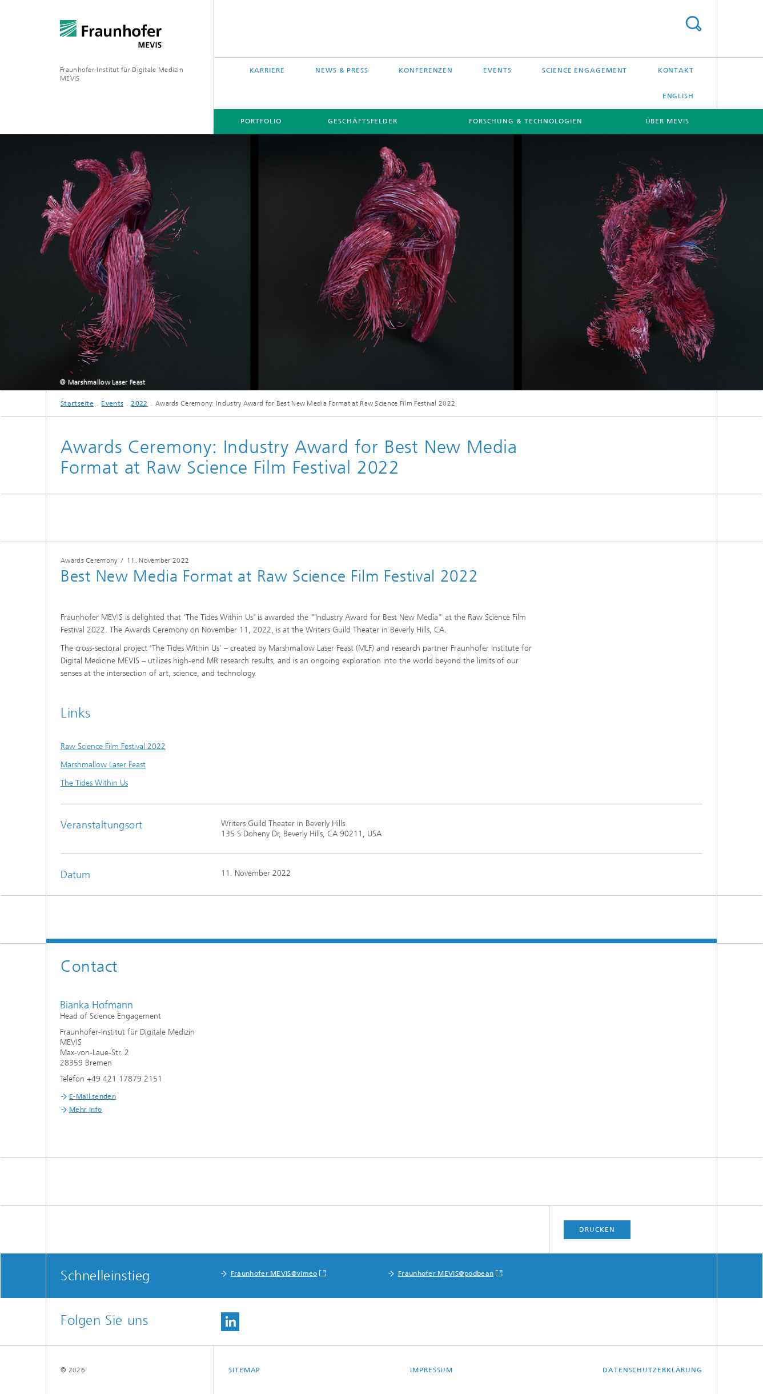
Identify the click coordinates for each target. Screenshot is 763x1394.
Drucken (597, 1229)
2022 (139, 403)
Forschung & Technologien (526, 121)
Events (497, 70)
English (678, 96)
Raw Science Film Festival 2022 (113, 746)
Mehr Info (85, 1109)
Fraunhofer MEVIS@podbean (445, 1273)
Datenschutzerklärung (652, 1370)
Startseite (77, 403)
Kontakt (676, 70)
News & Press (341, 70)
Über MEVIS (667, 121)
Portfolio (260, 121)
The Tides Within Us (94, 783)
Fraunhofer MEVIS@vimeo (274, 1273)
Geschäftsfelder (362, 121)
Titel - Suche (693, 23)
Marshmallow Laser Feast (103, 765)
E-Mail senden (92, 1096)
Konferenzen (426, 70)
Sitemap (244, 1370)
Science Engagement (584, 70)
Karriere (267, 70)
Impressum (431, 1370)
